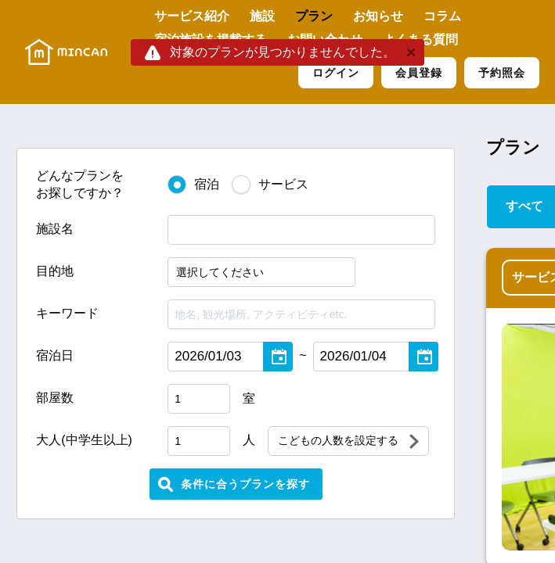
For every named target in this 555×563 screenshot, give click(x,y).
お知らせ (378, 16)
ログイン (335, 72)
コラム (442, 16)
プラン (314, 16)
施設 (262, 16)
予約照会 (501, 72)
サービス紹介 (191, 16)
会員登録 (418, 72)
